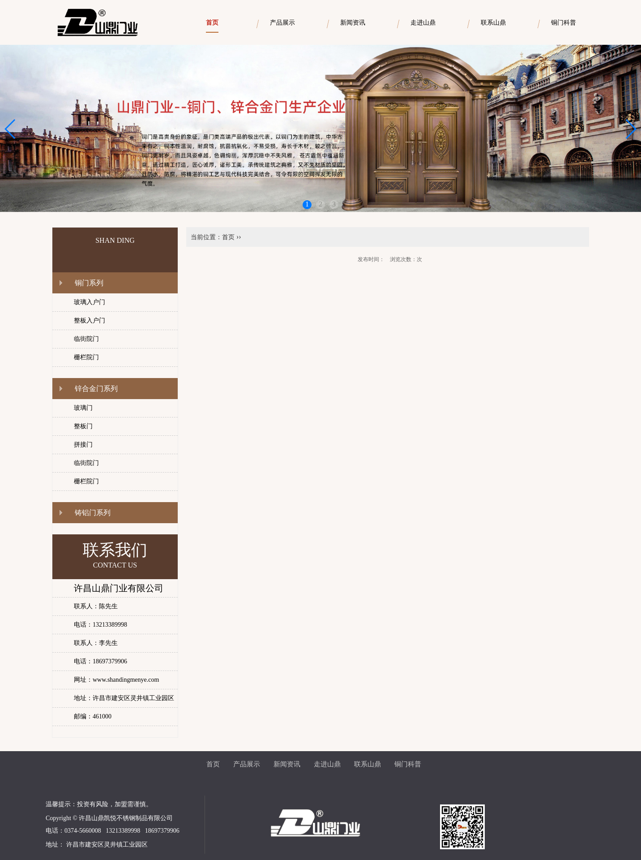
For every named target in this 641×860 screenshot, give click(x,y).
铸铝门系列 (93, 512)
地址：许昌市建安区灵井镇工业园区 (124, 698)
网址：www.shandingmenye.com (116, 679)
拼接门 (83, 444)
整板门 (83, 426)
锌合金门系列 (96, 388)
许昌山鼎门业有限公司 (118, 588)
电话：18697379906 (100, 661)
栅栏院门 (86, 357)
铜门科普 (407, 764)
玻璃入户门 (89, 302)
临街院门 (86, 338)
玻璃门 (83, 407)
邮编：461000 (92, 716)
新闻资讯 (286, 764)
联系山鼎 (367, 764)
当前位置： (206, 237)
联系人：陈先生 (96, 606)
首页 (228, 237)
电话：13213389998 (100, 624)
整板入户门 (89, 320)
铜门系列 (89, 283)
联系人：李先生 (96, 643)
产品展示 (246, 764)
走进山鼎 (327, 764)
